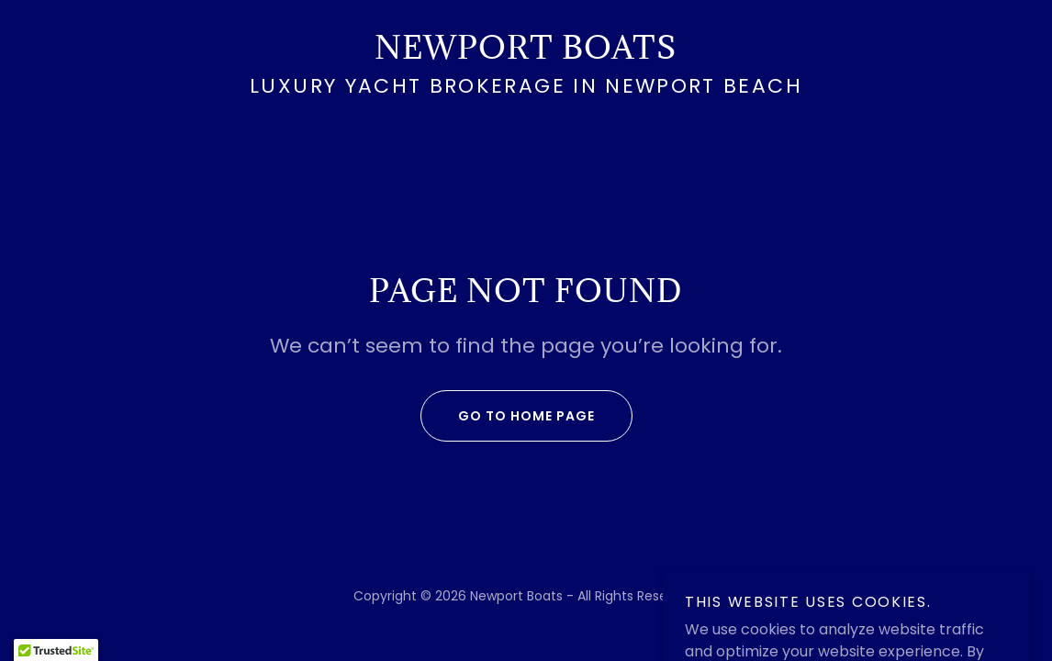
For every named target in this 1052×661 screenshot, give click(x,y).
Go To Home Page (507, 416)
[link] (526, 53)
